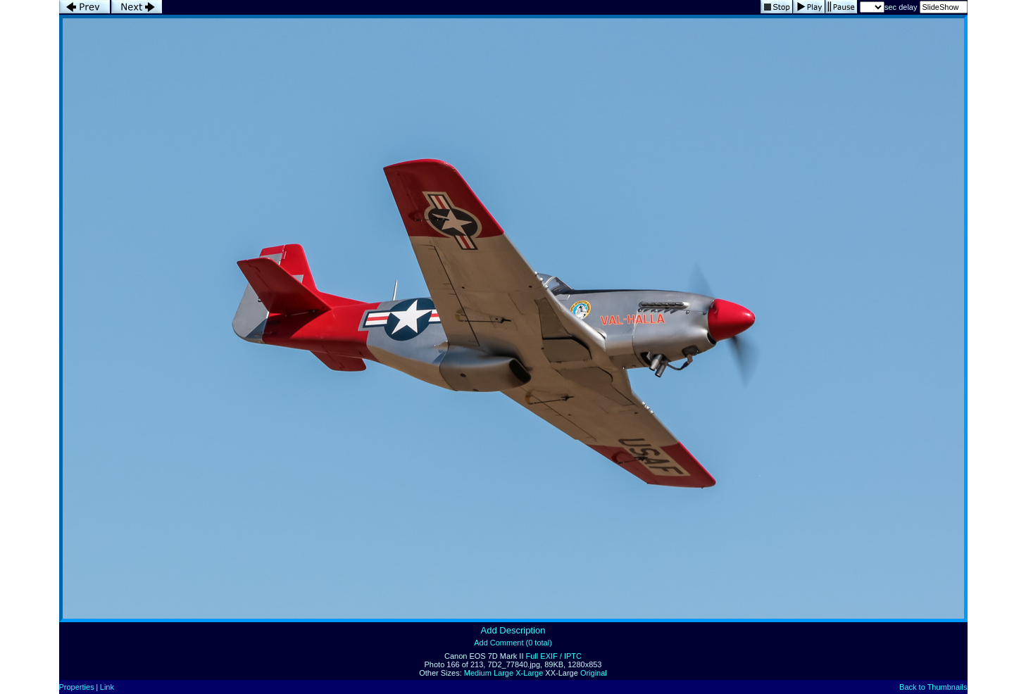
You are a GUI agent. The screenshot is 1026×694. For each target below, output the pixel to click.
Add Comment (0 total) (513, 642)
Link (107, 687)
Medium (478, 673)
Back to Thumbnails (933, 687)
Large (503, 673)
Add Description (513, 630)
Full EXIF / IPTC (554, 656)
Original (593, 673)
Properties (76, 687)
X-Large (529, 673)
